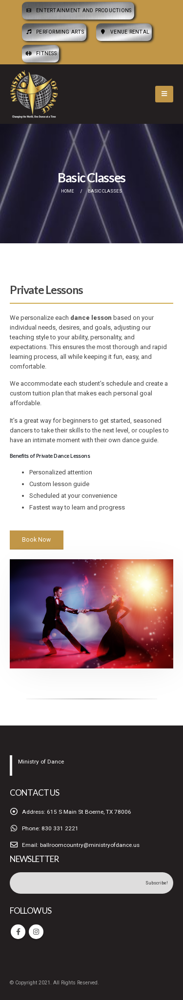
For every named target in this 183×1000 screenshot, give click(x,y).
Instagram (36, 931)
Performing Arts (54, 32)
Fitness (40, 53)
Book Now (36, 539)
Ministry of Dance (41, 761)
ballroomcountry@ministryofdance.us (90, 845)
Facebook (18, 931)
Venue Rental (124, 32)
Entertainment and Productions (78, 10)
